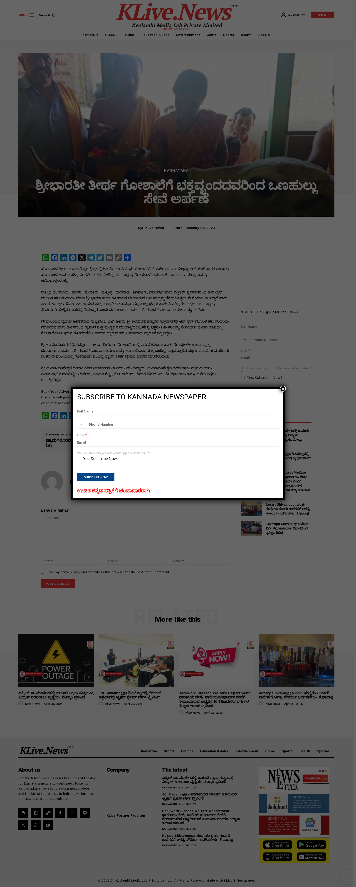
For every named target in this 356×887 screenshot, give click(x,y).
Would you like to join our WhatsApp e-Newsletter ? (113, 453)
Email (82, 435)
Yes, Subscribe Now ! (100, 458)
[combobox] (80, 424)
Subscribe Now (96, 477)
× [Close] (282, 389)
